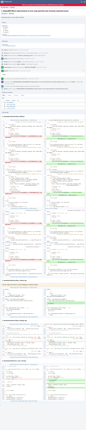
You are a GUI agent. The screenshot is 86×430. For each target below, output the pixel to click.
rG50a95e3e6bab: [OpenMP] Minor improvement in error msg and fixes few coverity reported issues (26, 35)
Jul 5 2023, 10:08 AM (9, 84)
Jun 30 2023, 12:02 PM (25, 70)
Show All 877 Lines (23, 401)
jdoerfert (7, 32)
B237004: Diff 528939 (30, 67)
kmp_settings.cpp (11, 106)
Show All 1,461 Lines (24, 324)
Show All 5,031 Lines (23, 357)
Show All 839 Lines (23, 276)
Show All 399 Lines (24, 287)
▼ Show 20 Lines (33, 120)
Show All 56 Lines (24, 120)
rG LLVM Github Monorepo (8, 45)
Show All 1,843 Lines (24, 364)
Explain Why (80, 81)
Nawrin (9, 17)
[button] (84, 2)
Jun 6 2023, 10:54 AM (23, 50)
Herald (5, 53)
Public (12, 13)
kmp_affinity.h (10, 102)
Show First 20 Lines (14, 120)
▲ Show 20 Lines (14, 208)
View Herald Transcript (32, 53)
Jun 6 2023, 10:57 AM (42, 67)
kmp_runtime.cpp (11, 104)
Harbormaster (7, 67)
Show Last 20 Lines (32, 276)
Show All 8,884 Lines (23, 317)
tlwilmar (6, 30)
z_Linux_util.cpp (11, 108)
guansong (26, 55)
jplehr (18, 64)
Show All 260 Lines (23, 208)
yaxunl (31, 55)
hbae (6, 28)
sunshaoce (20, 55)
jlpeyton (6, 27)
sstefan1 (23, 64)
